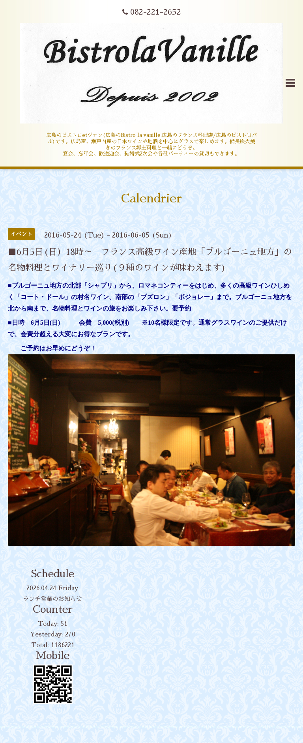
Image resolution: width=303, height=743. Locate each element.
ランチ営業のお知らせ (52, 599)
